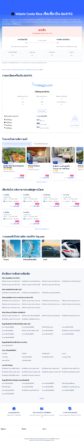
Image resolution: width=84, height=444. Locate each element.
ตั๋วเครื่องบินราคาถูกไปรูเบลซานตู (70, 386)
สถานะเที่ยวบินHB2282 (8, 327)
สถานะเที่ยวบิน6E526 (7, 330)
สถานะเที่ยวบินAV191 (7, 345)
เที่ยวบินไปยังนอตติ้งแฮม (68, 383)
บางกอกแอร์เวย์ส (66, 357)
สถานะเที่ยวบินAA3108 (8, 390)
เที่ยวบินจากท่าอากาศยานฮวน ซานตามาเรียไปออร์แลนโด (12, 307)
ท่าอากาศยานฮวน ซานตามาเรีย (19, 46)
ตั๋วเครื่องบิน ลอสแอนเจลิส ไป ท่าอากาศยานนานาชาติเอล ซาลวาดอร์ (72, 315)
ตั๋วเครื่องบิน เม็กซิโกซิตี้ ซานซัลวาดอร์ (12, 375)
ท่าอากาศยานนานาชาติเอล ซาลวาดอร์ (67, 46)
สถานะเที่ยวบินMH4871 (8, 337)
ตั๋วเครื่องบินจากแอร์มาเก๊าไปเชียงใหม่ (71, 330)
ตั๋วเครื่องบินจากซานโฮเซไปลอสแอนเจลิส (32, 281)
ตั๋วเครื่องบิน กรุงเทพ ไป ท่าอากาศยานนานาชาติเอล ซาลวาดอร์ (12, 319)
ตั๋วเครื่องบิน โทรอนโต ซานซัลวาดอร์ (31, 375)
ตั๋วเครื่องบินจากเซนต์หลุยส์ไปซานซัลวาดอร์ (32, 292)
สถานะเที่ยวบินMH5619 (48, 390)
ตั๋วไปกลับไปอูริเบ (6, 386)
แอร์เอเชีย (4, 353)
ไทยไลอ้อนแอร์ (46, 353)
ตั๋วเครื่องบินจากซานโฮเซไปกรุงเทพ (71, 281)
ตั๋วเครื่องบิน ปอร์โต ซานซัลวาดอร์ (11, 372)
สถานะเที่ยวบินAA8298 (68, 390)
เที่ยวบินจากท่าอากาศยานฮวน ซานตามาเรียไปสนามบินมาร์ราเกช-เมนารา (12, 304)
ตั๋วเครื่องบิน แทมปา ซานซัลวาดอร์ (31, 372)
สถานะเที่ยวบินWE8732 (48, 383)
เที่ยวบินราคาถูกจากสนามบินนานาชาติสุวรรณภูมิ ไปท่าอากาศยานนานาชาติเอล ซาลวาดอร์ (12, 315)
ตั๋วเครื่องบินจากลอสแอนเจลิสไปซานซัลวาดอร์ (52, 292)
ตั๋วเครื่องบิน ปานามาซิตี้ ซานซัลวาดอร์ (12, 368)
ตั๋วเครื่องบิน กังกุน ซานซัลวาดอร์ (50, 368)
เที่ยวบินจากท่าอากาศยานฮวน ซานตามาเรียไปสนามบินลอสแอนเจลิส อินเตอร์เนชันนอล (72, 300)
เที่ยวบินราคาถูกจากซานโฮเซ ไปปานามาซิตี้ (52, 281)
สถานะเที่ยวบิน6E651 (7, 383)
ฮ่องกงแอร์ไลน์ (6, 360)
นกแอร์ (64, 353)
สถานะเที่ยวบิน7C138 (67, 327)
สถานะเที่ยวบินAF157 (47, 334)
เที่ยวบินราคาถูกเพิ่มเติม (42, 229)
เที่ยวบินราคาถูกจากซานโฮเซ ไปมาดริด (52, 284)
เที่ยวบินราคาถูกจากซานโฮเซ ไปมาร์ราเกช (12, 284)
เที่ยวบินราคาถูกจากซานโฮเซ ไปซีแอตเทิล (32, 284)
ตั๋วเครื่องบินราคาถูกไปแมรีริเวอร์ (30, 390)
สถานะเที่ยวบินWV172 (27, 386)
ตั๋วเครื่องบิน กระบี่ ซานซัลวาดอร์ (30, 368)
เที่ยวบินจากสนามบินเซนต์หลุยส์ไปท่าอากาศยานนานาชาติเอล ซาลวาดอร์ (32, 315)
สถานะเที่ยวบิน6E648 (47, 386)
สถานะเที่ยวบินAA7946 (28, 383)
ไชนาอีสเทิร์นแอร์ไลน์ (47, 357)
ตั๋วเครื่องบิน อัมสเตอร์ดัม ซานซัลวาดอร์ (72, 372)
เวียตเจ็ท (24, 353)
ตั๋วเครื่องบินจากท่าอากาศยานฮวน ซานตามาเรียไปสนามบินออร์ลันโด (12, 300)
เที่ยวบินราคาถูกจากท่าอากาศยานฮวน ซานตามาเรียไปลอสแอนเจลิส (72, 304)
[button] (70, 2)
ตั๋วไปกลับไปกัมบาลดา (47, 327)
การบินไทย (5, 357)
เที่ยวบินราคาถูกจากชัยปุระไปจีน (30, 330)
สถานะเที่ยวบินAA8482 (28, 327)
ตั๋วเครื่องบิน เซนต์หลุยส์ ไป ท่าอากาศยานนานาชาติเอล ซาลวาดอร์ (32, 319)
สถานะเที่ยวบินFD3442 (8, 393)
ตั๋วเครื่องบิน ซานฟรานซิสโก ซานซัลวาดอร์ (72, 368)
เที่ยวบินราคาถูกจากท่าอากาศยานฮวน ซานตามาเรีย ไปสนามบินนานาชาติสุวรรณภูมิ (32, 300)
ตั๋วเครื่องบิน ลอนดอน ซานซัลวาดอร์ (51, 372)
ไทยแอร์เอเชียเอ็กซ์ (27, 357)
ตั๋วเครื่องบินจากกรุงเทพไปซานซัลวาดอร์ (12, 292)
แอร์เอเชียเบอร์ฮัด (26, 360)
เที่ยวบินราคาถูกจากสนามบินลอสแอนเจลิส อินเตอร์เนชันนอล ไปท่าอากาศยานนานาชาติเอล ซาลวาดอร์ (52, 315)
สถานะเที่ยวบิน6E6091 (28, 334)
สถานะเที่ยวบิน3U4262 (8, 334)
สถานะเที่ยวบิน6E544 (47, 330)
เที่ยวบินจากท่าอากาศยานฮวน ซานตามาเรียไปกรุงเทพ (52, 304)
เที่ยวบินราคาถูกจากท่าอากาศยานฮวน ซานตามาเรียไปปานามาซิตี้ (32, 304)
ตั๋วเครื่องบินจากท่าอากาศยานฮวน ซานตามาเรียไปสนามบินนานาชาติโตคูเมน (52, 300)
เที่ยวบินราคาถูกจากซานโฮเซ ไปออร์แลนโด (12, 281)
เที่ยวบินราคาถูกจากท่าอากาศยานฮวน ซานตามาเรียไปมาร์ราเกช (32, 307)
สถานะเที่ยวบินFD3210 (68, 334)
